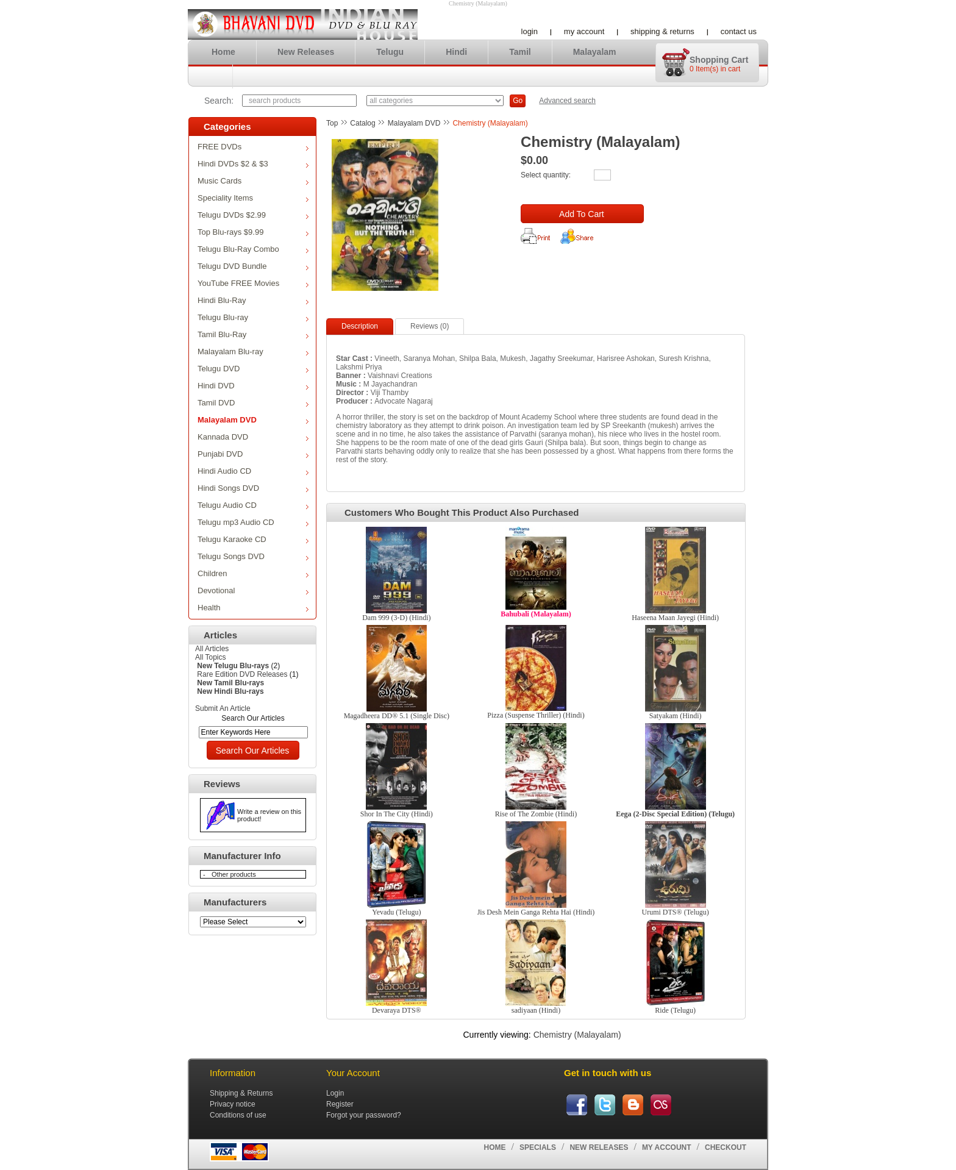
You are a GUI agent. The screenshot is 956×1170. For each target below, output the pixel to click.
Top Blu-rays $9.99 (253, 232)
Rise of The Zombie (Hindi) (536, 814)
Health (253, 607)
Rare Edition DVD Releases (242, 674)
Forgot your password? (363, 1115)
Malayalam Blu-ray (253, 351)
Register (340, 1104)
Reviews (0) (429, 326)
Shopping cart (719, 60)
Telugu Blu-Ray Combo (253, 249)
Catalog (362, 123)
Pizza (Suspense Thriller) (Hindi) (535, 715)
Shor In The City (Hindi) (396, 814)
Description (359, 326)
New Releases (305, 52)
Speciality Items (253, 197)
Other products (234, 874)
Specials (537, 1147)
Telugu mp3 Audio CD (253, 522)
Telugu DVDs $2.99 (253, 214)
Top (332, 123)
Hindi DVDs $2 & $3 (253, 163)
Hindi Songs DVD (253, 488)
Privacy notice (232, 1104)
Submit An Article (223, 708)
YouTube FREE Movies (253, 283)
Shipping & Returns (662, 31)
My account (584, 31)
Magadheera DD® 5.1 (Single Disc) (396, 716)
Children (253, 573)
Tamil (520, 52)
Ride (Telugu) (675, 1010)
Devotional (253, 590)
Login (529, 31)
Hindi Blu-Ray (253, 300)
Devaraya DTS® (396, 1010)
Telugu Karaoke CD (253, 539)
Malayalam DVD (253, 419)
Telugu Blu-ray (253, 317)
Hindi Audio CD (253, 471)
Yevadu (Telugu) (396, 912)
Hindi (456, 52)
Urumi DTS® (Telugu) (675, 912)
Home (223, 52)
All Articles (212, 648)
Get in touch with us (607, 1073)
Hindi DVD (253, 385)
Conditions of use (238, 1115)
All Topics (210, 657)
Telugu (390, 52)
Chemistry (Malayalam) (489, 123)
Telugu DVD (253, 368)
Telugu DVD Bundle (253, 266)
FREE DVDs (253, 146)
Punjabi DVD (253, 453)
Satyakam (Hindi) (675, 716)
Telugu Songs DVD (253, 556)
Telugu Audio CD (253, 505)
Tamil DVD (253, 402)
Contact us (739, 31)
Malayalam (594, 52)
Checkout (725, 1147)
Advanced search (567, 100)
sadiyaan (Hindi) (536, 1010)
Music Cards (253, 180)
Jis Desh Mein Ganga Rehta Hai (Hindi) (536, 912)
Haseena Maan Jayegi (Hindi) (675, 617)
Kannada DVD (253, 436)
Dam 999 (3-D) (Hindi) (396, 617)
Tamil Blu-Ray (253, 334)
